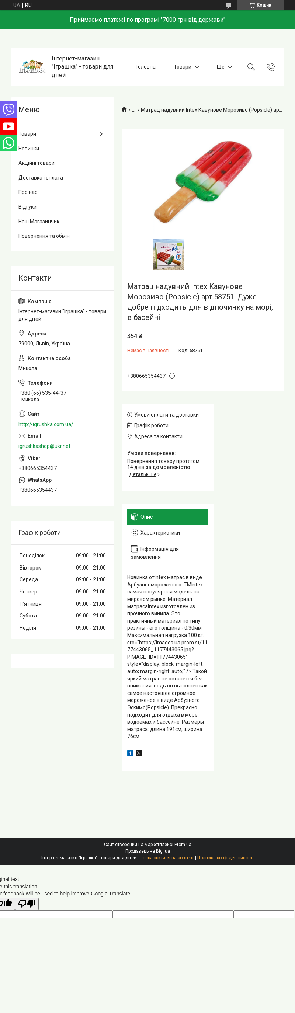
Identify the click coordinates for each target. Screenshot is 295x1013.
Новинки (28, 149)
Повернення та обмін (44, 236)
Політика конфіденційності (225, 857)
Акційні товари (36, 163)
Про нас (27, 192)
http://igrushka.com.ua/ (45, 424)
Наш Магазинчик (38, 221)
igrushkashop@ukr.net (44, 446)
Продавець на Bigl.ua (147, 851)
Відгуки (27, 207)
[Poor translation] (27, 904)
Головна (146, 67)
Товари (182, 67)
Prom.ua (182, 844)
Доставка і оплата (40, 178)
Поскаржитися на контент (167, 857)
